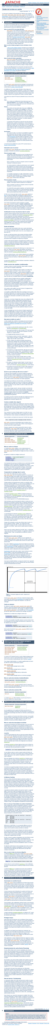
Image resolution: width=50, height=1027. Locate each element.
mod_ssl (7, 653)
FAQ (38, 2)
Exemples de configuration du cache (16, 433)
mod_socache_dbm (9, 648)
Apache (3, 6)
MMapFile (17, 707)
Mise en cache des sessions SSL (13, 689)
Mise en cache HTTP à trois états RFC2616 (42, 18)
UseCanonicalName (20, 80)
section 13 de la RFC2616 (17, 87)
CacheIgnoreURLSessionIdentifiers (13, 1003)
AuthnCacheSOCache (22, 647)
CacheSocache (20, 443)
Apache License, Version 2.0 (13, 1024)
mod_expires (22, 255)
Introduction (39, 16)
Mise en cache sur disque (11, 446)
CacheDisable (18, 79)
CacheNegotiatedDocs (20, 81)
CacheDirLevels (21, 440)
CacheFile (17, 706)
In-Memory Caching (9, 777)
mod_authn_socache (10, 647)
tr (33, 11)
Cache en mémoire (9, 604)
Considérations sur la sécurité (43, 29)
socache (29, 659)
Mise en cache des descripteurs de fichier (15, 722)
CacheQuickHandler (25, 151)
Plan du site (46, 2)
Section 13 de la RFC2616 (19, 37)
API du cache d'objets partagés (14, 47)
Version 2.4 (22, 6)
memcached (30, 610)
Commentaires (40, 33)
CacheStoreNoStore (22, 364)
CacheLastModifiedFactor (20, 252)
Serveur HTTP (9, 6)
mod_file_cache (21, 14)
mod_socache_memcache (11, 442)
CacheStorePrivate (17, 359)
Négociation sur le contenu (10, 70)
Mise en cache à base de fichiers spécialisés (42, 27)
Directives (34, 2)
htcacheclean (5, 16)
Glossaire (42, 2)
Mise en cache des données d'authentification (16, 678)
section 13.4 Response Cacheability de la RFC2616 (15, 323)
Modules (30, 2)
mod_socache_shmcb (10, 652)
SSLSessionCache (21, 648)
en (29, 11)
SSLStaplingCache (22, 649)
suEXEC (26, 944)
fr (31, 11)
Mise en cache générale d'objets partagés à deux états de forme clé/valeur (43, 24)
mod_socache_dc (9, 649)
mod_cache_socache (10, 440)
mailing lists (9, 1019)
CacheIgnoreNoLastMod (28, 353)
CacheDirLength (21, 442)
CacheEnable (18, 77)
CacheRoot (20, 439)
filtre (5, 195)
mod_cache (4, 14)
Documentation (16, 6)
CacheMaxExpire (12, 261)
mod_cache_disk (12, 14)
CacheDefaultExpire (9, 245)
